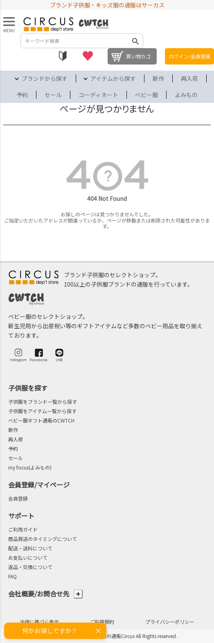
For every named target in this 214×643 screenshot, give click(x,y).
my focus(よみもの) (30, 467)
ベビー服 (146, 95)
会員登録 (18, 498)
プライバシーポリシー (169, 621)
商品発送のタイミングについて (42, 538)
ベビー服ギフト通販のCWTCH (41, 420)
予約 (22, 95)
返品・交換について (30, 566)
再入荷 (189, 78)
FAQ (12, 576)
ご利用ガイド (23, 529)
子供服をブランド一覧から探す (42, 401)
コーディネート (98, 95)
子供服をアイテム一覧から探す (42, 410)
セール (53, 95)
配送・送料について (30, 548)
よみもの (186, 95)
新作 (158, 78)
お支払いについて (27, 557)
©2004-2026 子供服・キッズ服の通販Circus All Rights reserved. (107, 635)
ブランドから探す (45, 78)
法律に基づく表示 (39, 621)
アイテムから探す (113, 78)
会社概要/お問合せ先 (45, 594)
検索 (135, 41)
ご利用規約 (102, 621)
